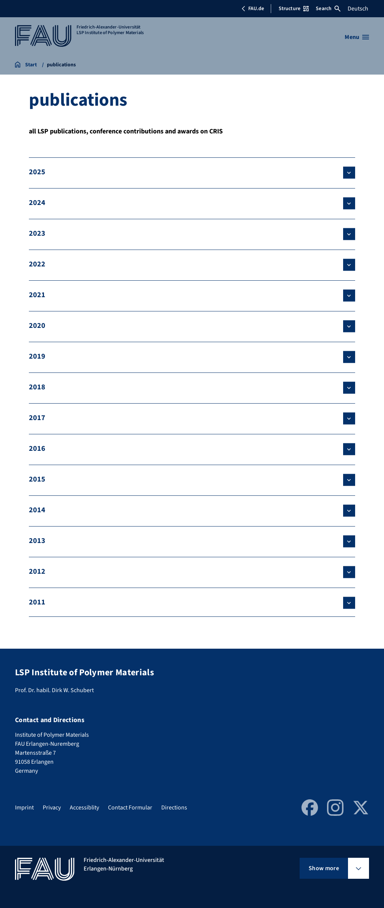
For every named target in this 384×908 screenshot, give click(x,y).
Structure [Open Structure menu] (294, 8)
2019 (37, 356)
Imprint (24, 807)
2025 (37, 172)
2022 (37, 264)
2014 (37, 510)
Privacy (52, 807)
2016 (37, 448)
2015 (37, 479)
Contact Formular (130, 807)
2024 (37, 202)
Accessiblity (84, 807)
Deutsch (358, 8)
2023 (37, 233)
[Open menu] (357, 37)
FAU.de (252, 8)
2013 (37, 541)
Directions (174, 807)
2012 (37, 571)
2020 (37, 325)
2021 (37, 295)
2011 (37, 602)
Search (328, 8)
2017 (37, 418)
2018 (37, 387)
